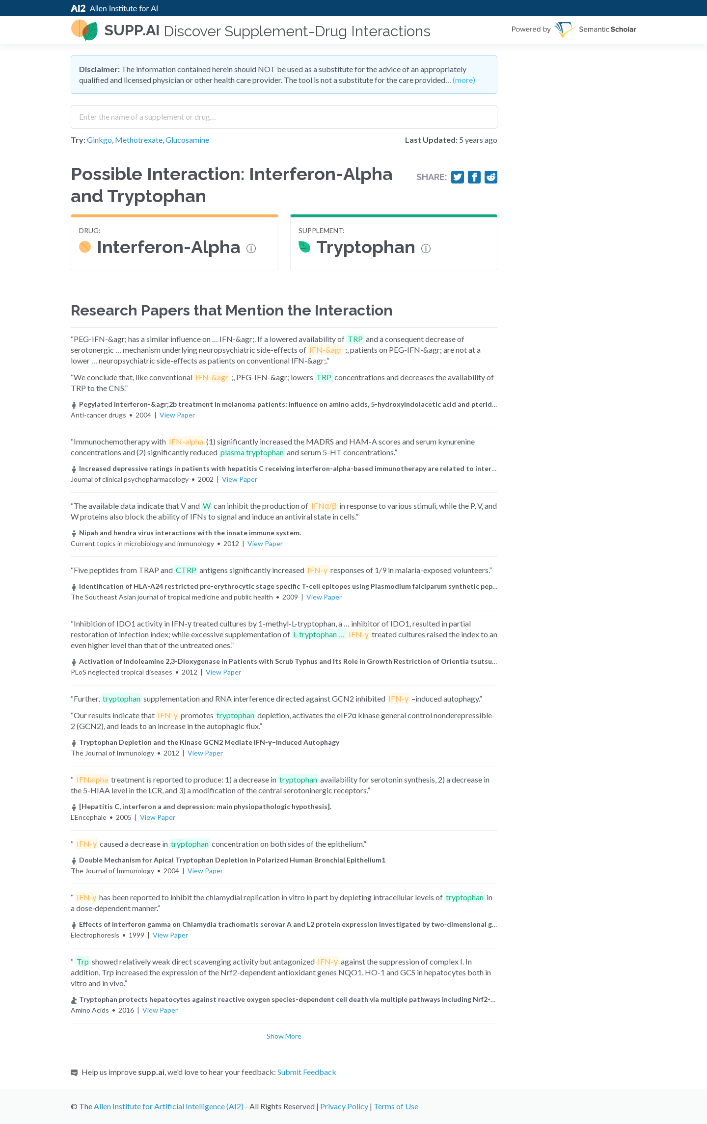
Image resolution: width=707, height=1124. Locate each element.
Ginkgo (99, 139)
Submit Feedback (306, 1071)
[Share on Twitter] (457, 177)
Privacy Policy (344, 1106)
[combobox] (284, 113)
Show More (284, 1036)
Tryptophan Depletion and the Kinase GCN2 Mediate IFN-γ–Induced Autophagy (205, 742)
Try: (78, 139)
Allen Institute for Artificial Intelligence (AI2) (169, 1106)
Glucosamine (187, 139)
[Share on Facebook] (474, 177)
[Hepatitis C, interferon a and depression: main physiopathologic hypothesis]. (201, 806)
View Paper (177, 415)
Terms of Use (396, 1106)
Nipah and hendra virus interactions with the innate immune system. (186, 532)
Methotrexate (139, 139)
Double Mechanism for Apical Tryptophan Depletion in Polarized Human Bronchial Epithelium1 (228, 860)
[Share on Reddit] (491, 177)
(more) (464, 79)
